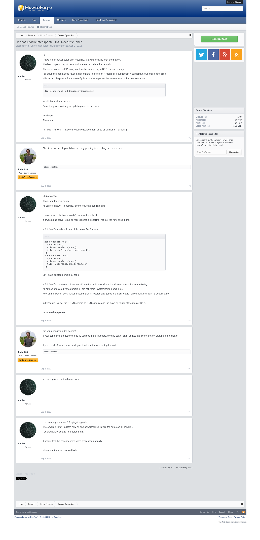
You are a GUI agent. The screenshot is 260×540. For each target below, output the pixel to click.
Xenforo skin (21, 512)
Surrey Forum (240, 522)
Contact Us (204, 512)
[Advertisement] (219, 179)
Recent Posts (46, 27)
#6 (190, 459)
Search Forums (27, 27)
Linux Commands (80, 20)
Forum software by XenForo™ (38, 517)
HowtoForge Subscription (106, 20)
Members (61, 20)
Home (230, 512)
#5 (190, 412)
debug (54, 331)
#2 (190, 186)
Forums (46, 20)
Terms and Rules (225, 517)
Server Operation (40, 45)
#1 (190, 138)
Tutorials (22, 20)
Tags (34, 20)
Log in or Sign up (234, 2)
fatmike (64, 45)
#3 (190, 321)
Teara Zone (237, 126)
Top (238, 512)
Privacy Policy (239, 517)
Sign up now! (219, 39)
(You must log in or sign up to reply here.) (176, 468)
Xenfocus (33, 512)
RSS (243, 512)
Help (214, 512)
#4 (190, 369)
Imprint (222, 512)
